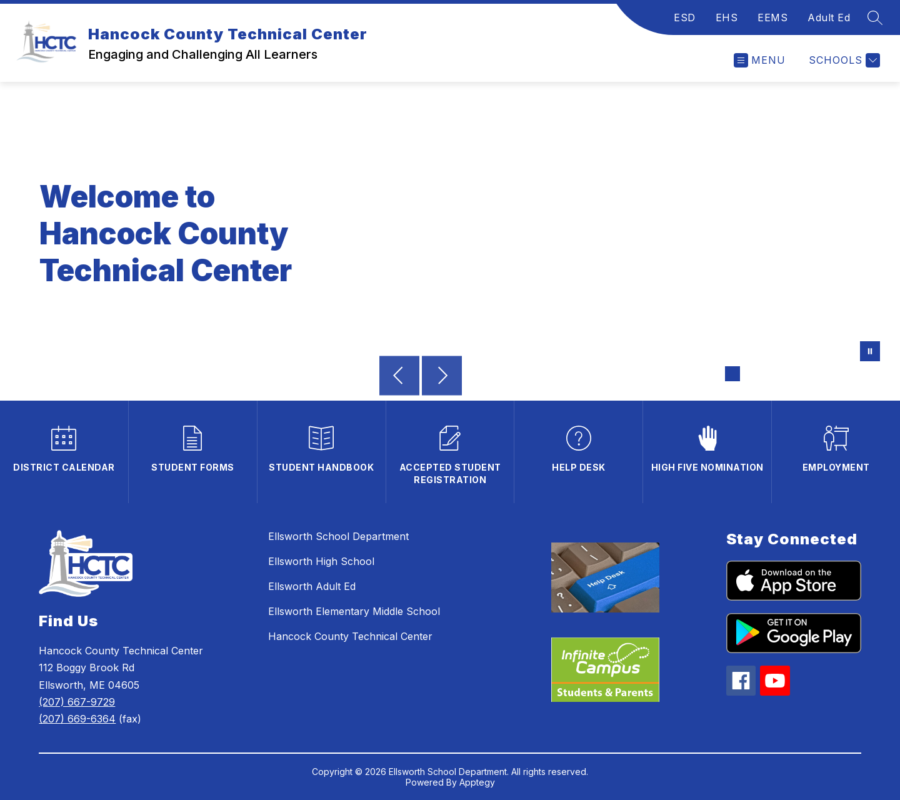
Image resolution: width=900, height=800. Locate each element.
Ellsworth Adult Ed (312, 586)
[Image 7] (852, 373)
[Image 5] (812, 373)
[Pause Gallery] (870, 352)
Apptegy (477, 782)
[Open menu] (760, 60)
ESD (685, 17)
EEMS (773, 17)
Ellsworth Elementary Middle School (354, 611)
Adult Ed (829, 17)
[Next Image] (442, 377)
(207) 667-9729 (77, 702)
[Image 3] (772, 373)
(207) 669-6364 (77, 718)
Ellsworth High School (321, 561)
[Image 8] (872, 373)
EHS (727, 17)
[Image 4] (792, 373)
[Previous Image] (399, 377)
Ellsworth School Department (338, 536)
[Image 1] (732, 373)
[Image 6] (832, 373)
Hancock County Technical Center (350, 636)
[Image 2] (752, 373)
